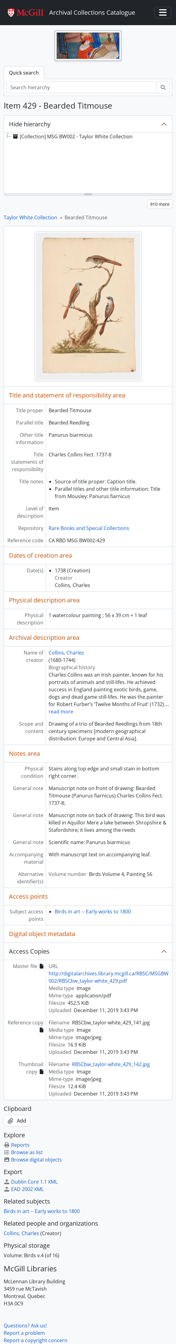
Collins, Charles (66, 652)
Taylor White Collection (30, 217)
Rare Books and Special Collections (89, 528)
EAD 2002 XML (24, 1189)
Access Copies (29, 951)
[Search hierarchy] (81, 87)
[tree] (88, 163)
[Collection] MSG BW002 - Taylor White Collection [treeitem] (72, 136)
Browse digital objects (33, 1159)
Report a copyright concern (35, 1340)
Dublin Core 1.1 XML (31, 1181)
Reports (17, 1145)
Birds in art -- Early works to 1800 (93, 911)
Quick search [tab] (24, 72)
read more (61, 711)
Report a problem (24, 1333)
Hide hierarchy (29, 124)
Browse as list (23, 1152)
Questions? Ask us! (25, 1325)
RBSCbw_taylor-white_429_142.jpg (111, 1064)
